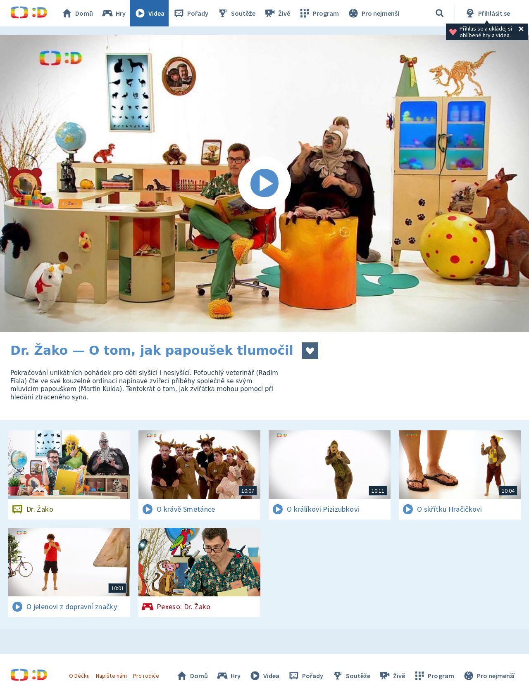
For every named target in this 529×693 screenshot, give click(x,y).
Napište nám (111, 675)
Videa (149, 13)
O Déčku (79, 675)
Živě (277, 13)
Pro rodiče (146, 675)
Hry (113, 13)
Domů (77, 13)
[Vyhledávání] (440, 13)
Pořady (190, 13)
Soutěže (236, 13)
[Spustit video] (264, 183)
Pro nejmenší (373, 13)
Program (318, 13)
